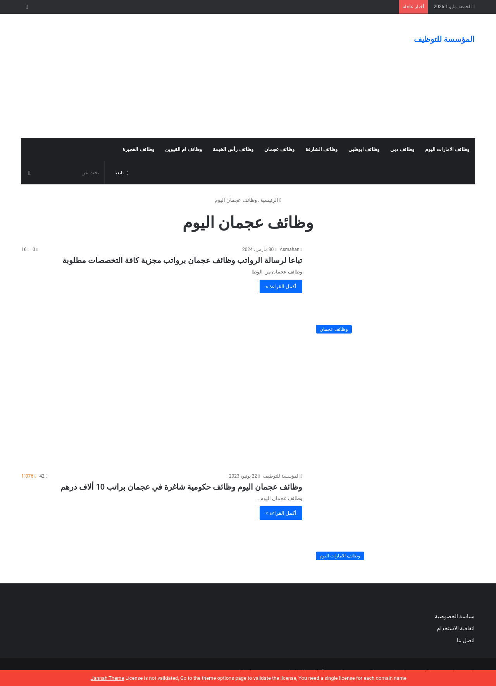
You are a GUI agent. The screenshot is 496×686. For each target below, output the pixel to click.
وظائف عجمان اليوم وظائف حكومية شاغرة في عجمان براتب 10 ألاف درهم (181, 487)
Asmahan (290, 249)
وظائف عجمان (279, 149)
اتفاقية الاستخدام (456, 628)
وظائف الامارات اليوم (447, 149)
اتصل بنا (465, 640)
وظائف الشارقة (321, 149)
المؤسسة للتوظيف (281, 476)
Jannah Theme (107, 678)
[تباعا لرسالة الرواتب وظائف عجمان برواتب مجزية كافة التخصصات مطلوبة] (393, 291)
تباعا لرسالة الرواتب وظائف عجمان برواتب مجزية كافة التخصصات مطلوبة (182, 260)
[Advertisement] (170, 76)
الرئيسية (270, 200)
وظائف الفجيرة (138, 149)
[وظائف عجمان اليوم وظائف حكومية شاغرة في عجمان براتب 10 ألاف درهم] (393, 518)
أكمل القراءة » (280, 286)
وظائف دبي (402, 149)
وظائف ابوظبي (363, 149)
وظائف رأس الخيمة (233, 149)
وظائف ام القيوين (183, 149)
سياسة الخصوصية (455, 616)
